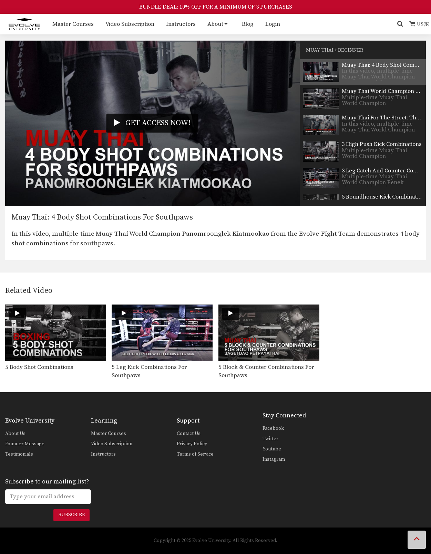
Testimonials (19, 454)
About (215, 24)
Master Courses (73, 24)
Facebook (273, 428)
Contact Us (189, 433)
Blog (248, 24)
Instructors (181, 24)
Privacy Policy (192, 444)
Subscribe (72, 515)
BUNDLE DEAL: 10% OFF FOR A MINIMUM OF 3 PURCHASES (215, 6)
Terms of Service (195, 454)
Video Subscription (129, 24)
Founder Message (24, 444)
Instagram (274, 459)
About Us (15, 433)
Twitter (270, 439)
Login (272, 24)
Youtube (272, 449)
